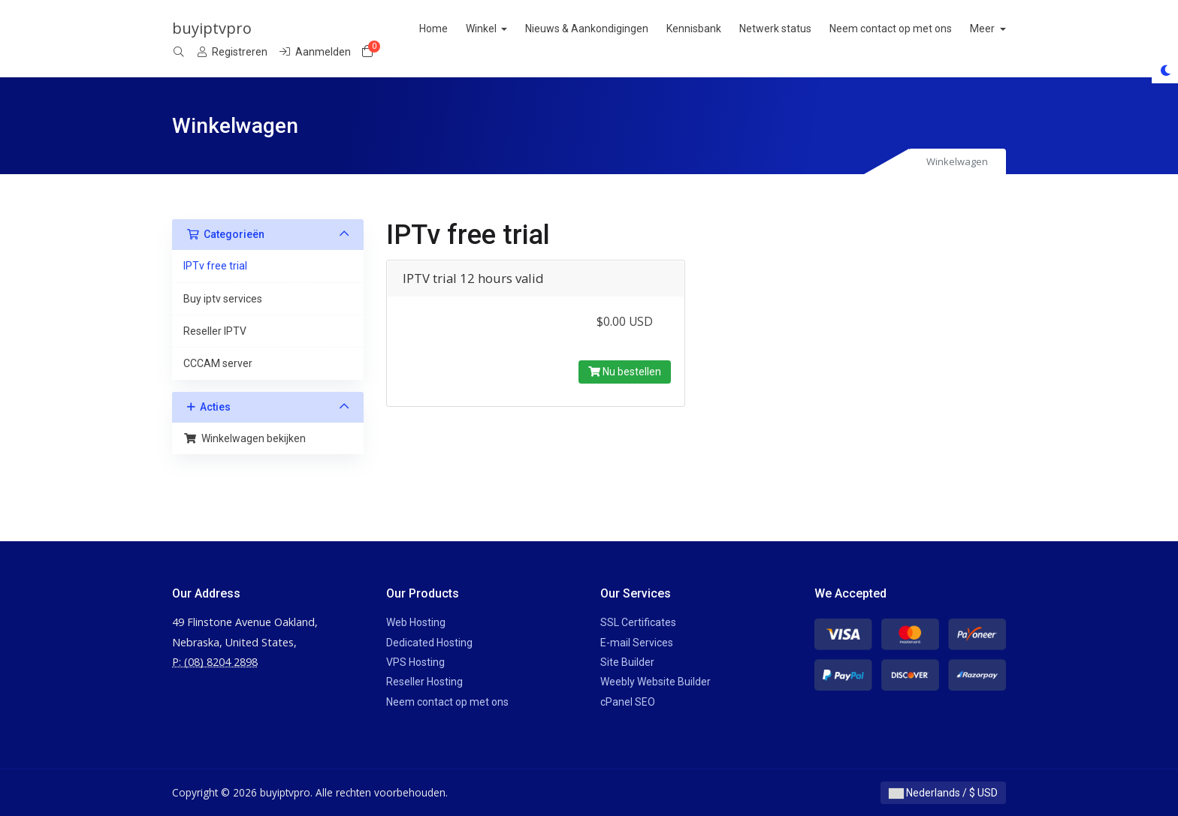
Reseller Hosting (424, 682)
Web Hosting (416, 622)
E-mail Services (636, 643)
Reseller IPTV (214, 331)
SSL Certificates (638, 622)
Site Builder (627, 662)
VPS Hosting (415, 662)
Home (469, 29)
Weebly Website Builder (655, 682)
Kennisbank (729, 29)
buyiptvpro (212, 28)
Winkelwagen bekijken (244, 438)
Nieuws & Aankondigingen (622, 29)
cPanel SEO (627, 702)
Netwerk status (811, 29)
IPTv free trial (215, 266)
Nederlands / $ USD (943, 793)
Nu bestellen (624, 372)
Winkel (517, 29)
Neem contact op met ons (926, 29)
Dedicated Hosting (429, 643)
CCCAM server (217, 363)
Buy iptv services (222, 299)
